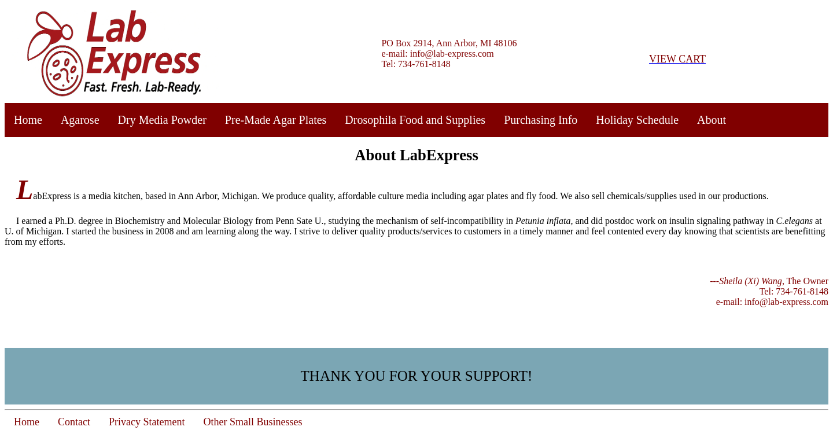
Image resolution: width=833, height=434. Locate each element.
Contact (74, 422)
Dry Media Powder (162, 119)
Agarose (80, 119)
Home (28, 119)
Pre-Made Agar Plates (276, 119)
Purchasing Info (540, 119)
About (711, 119)
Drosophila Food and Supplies (415, 119)
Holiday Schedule (637, 119)
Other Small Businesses (252, 422)
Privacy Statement (147, 422)
